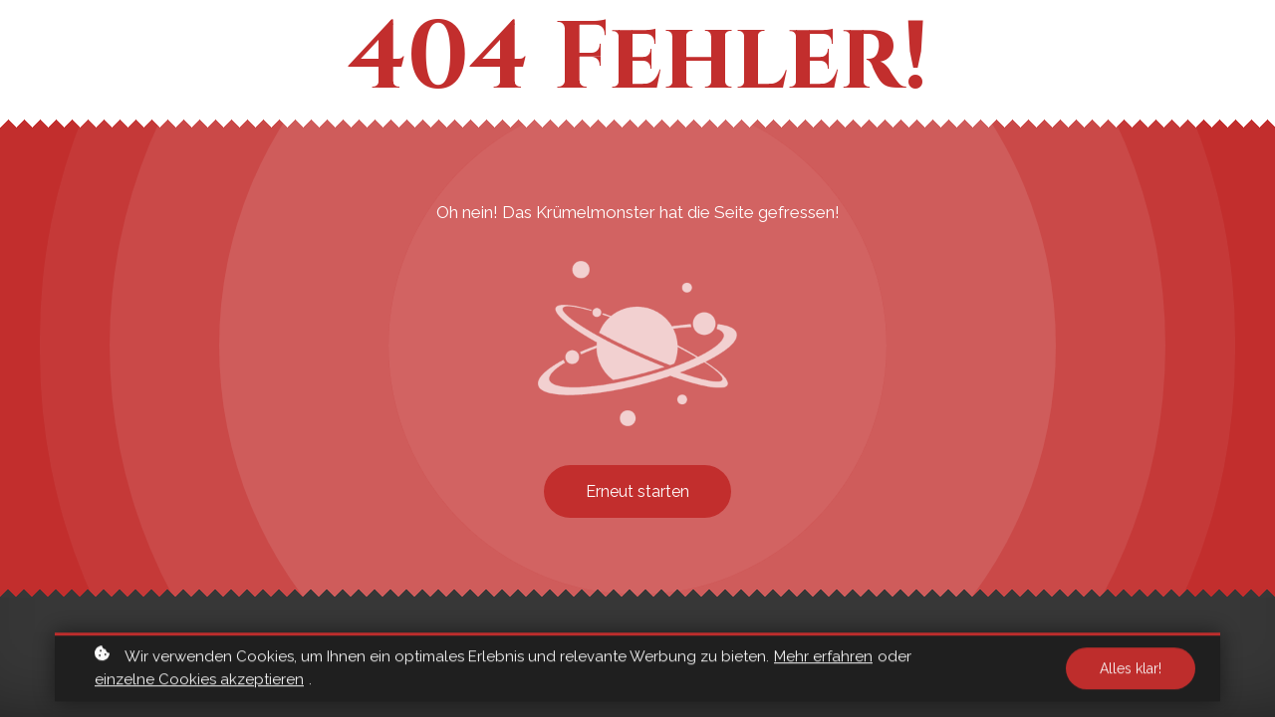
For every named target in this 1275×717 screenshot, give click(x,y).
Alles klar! (1130, 671)
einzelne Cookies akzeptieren (199, 682)
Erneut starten (637, 491)
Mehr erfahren (823, 659)
